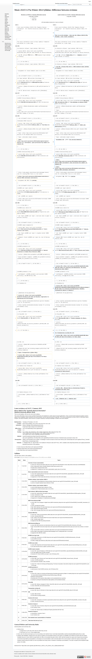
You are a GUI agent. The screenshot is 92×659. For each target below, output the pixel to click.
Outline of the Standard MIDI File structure (43, 517)
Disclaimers (31, 656)
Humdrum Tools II (41, 613)
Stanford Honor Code (50, 634)
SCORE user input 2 (44, 553)
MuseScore (48, 497)
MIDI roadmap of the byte (39, 507)
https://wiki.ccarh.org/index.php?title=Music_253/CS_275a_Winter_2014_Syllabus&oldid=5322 (43, 645)
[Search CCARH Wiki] (81, 4)
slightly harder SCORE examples (43, 552)
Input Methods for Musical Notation (45, 481)
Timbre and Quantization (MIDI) (43, 514)
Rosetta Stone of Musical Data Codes (39, 467)
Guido (42, 476)
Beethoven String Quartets (36, 576)
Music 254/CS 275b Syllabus (25, 455)
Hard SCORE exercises (43, 569)
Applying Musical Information (43, 473)
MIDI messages (37, 510)
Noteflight (54, 497)
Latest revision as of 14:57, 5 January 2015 (68, 14)
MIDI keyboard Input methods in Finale (43, 487)
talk (32, 16)
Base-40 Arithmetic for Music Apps (44, 590)
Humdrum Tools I (37, 607)
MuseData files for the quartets (37, 578)
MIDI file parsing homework (44, 520)
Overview (56, 437)
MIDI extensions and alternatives (44, 525)
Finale (45, 497)
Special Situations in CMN (42, 550)
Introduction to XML (39, 494)
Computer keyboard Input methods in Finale (44, 482)
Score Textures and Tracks (42, 558)
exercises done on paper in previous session (45, 546)
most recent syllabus (35, 414)
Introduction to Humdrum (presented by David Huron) (48, 599)
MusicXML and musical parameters (42, 585)
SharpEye (50, 496)
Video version (64, 464)
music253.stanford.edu (28, 436)
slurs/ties (48, 561)
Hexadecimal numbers (39, 505)
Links (18, 450)
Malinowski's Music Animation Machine (42, 466)
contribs (36, 16)
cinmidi (45, 508)
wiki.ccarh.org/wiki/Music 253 (29, 437)
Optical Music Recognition (42, 493)
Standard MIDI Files (39, 516)
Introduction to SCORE (42, 537)
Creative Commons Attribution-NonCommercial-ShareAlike (35, 653)
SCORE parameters (39, 560)
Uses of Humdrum (41, 605)
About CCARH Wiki (24, 656)
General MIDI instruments (39, 526)
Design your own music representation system (48, 469)
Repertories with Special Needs (43, 544)
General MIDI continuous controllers (41, 529)
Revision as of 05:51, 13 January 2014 (30, 14)
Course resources (21, 446)
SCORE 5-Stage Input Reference (38, 540)
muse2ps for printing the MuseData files (39, 579)
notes (44, 561)
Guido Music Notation (39, 475)
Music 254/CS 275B (77, 417)
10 (50, 457)
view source (42, 14)
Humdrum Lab (36, 614)
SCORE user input (37, 538)
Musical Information (41, 464)
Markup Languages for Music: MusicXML (45, 584)
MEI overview (38, 593)
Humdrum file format (39, 601)
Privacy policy (16, 656)
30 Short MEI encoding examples (38, 595)
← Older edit (33, 19)
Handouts (19, 448)
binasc (32, 531)
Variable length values (38, 519)
